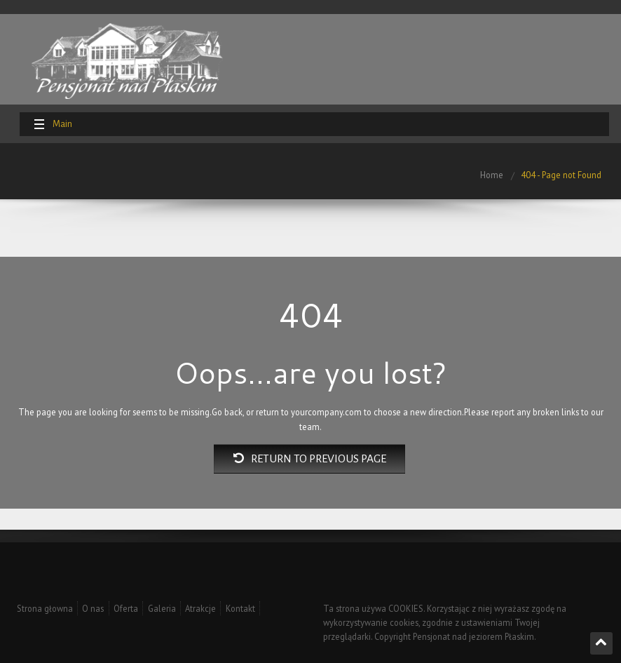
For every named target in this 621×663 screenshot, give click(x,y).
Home (491, 174)
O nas (93, 608)
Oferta (126, 608)
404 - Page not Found (561, 174)
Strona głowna (45, 608)
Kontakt (240, 608)
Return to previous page (309, 459)
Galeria (162, 608)
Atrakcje (200, 608)
